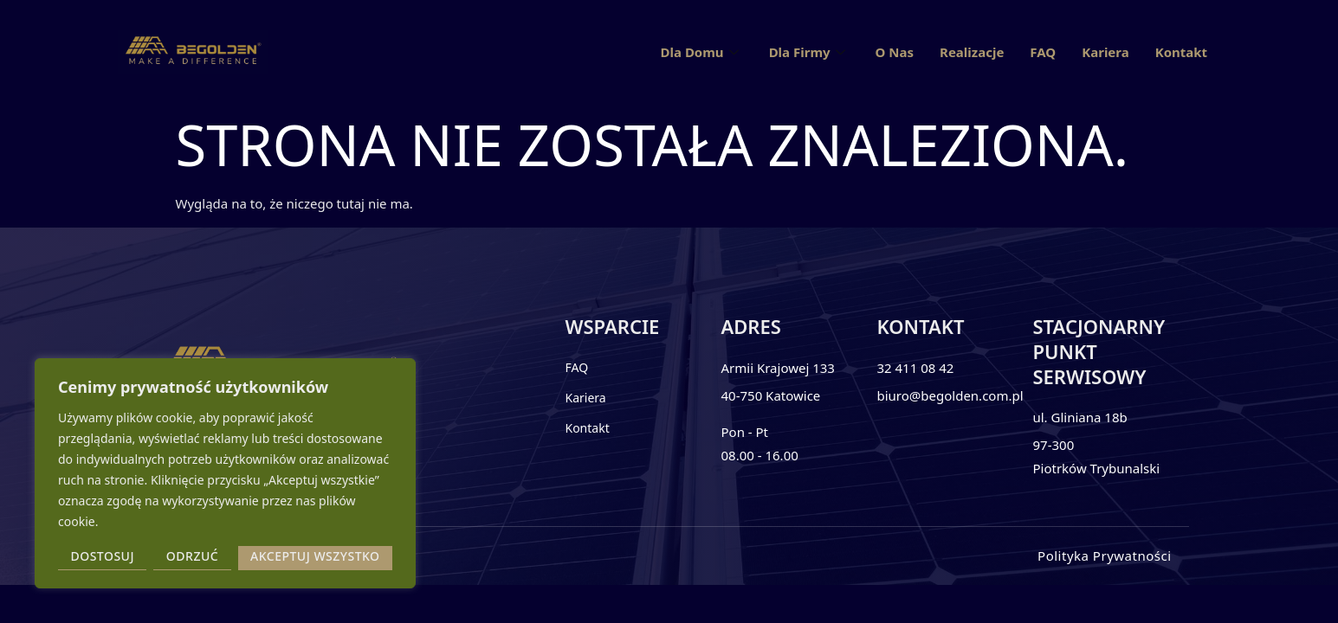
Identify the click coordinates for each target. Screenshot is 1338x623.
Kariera (1105, 52)
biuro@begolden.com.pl (949, 395)
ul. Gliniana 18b (1079, 417)
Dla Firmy (809, 52)
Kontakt (1181, 52)
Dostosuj (102, 556)
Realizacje (972, 52)
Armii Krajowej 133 (777, 367)
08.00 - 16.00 (759, 455)
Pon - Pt (744, 431)
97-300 (1053, 444)
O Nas (895, 52)
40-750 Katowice (770, 395)
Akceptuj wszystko (315, 556)
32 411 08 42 (914, 367)
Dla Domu (702, 52)
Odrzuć (192, 556)
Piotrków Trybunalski (1096, 468)
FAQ (1043, 52)
